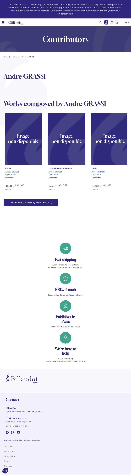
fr (6, 447)
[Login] (106, 22)
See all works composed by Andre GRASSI (31, 203)
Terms (6, 462)
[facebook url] (7, 432)
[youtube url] (18, 432)
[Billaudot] (15, 22)
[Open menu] (3, 22)
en (11, 447)
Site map (8, 466)
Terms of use (9, 457)
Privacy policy (10, 452)
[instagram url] (12, 432)
